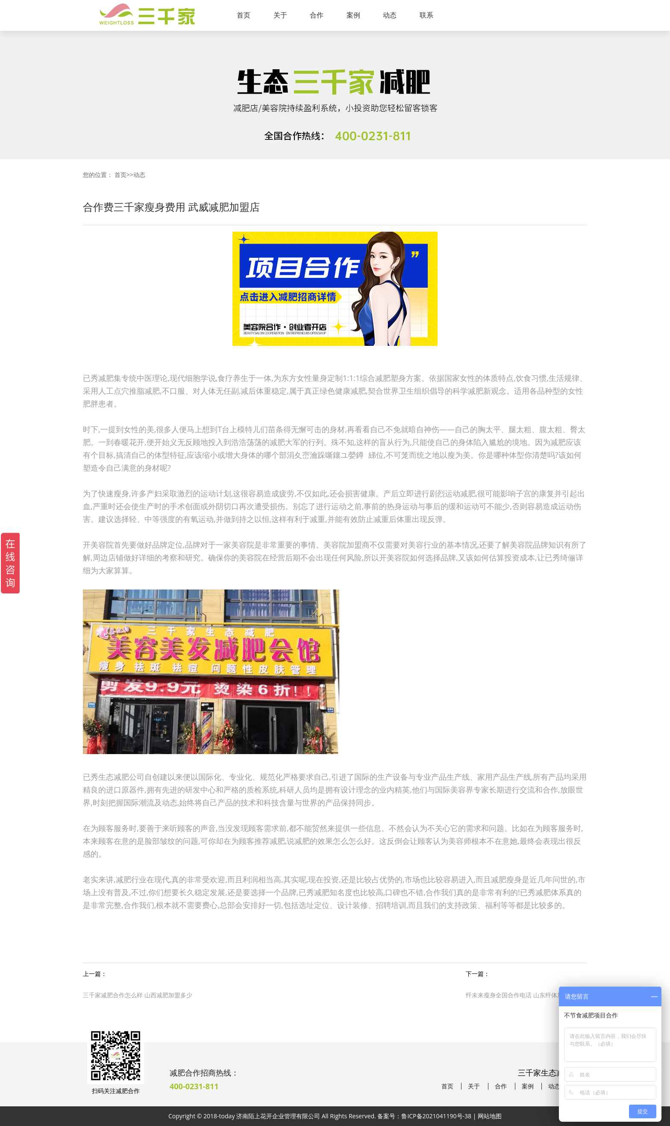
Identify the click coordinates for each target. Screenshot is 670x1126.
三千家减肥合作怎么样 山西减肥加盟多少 (137, 995)
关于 (280, 15)
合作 (316, 15)
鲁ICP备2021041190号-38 (436, 1116)
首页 (243, 15)
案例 (353, 15)
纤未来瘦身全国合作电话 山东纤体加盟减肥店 (526, 995)
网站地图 (490, 1116)
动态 (390, 15)
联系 (426, 15)
